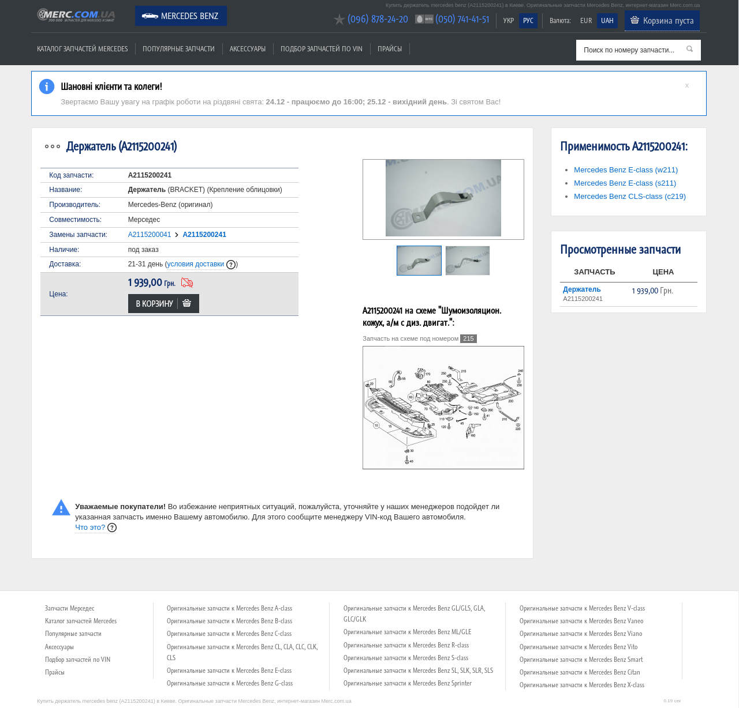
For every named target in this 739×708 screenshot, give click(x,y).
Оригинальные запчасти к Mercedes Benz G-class (230, 683)
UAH (607, 20)
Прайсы (390, 48)
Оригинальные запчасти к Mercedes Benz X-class (582, 685)
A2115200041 (149, 235)
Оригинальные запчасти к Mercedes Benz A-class (229, 608)
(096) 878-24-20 (378, 18)
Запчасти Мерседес (69, 608)
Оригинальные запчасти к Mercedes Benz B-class (229, 621)
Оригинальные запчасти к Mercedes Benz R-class (406, 645)
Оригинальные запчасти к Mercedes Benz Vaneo (581, 621)
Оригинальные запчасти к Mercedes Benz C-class (229, 634)
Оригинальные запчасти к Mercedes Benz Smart (581, 660)
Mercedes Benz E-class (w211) (626, 169)
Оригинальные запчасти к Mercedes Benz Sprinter (408, 683)
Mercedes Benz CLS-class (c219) (630, 196)
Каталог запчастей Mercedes (82, 48)
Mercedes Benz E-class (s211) (625, 183)
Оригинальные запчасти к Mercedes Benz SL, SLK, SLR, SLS (418, 670)
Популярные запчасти (179, 48)
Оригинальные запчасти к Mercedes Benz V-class (582, 608)
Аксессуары (248, 48)
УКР (508, 20)
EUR (586, 20)
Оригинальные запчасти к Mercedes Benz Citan (580, 672)
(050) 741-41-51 (462, 18)
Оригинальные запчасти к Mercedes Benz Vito (578, 647)
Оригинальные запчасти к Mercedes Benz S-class (406, 658)
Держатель (581, 289)
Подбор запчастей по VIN (322, 48)
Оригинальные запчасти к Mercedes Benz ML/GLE (407, 632)
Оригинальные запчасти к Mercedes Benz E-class (229, 670)
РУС (528, 20)
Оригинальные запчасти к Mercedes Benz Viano (581, 634)
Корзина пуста (668, 20)
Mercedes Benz (189, 15)
